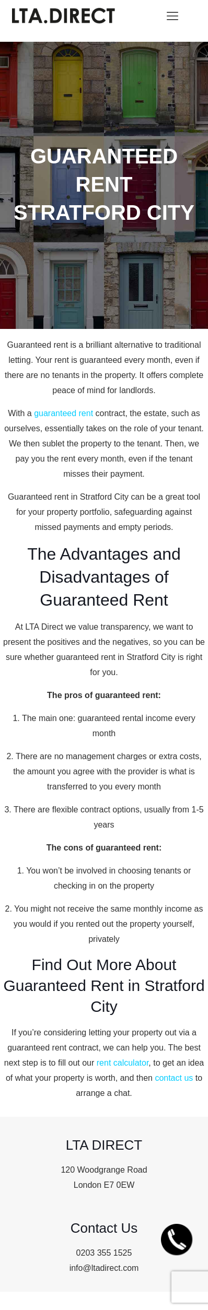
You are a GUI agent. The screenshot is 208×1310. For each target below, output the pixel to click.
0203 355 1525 (104, 1252)
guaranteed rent (63, 413)
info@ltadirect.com (104, 1268)
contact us (174, 1077)
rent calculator (123, 1062)
